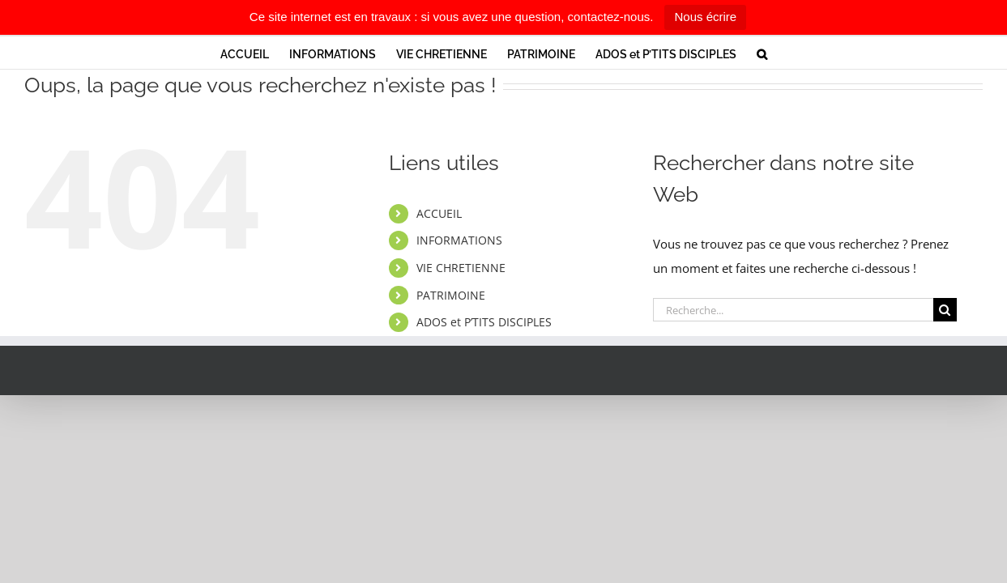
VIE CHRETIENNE (461, 267)
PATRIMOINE (450, 295)
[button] (812, 52)
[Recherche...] (792, 309)
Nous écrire (705, 16)
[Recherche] (945, 309)
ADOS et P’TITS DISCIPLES (484, 322)
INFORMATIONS (459, 240)
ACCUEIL (439, 213)
